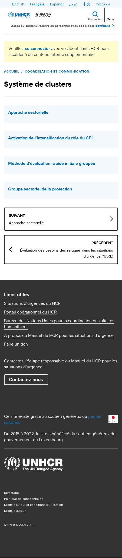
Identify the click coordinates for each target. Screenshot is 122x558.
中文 (86, 4)
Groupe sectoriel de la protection (40, 189)
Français (37, 4)
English (18, 4)
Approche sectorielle (28, 112)
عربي (73, 4)
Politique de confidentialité (23, 498)
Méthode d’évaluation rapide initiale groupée (51, 164)
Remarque (11, 492)
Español (56, 4)
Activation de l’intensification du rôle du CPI (50, 138)
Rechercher (95, 19)
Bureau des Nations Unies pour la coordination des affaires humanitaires (59, 324)
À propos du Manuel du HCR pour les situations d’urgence (59, 335)
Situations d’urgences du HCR (32, 303)
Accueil (11, 71)
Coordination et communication (57, 71)
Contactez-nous (26, 379)
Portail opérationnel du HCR (30, 312)
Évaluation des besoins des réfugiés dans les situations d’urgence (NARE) (66, 253)
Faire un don (16, 344)
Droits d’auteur (15, 510)
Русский (103, 4)
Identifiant (102, 25)
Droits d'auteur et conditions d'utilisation (33, 504)
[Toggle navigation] (110, 14)
